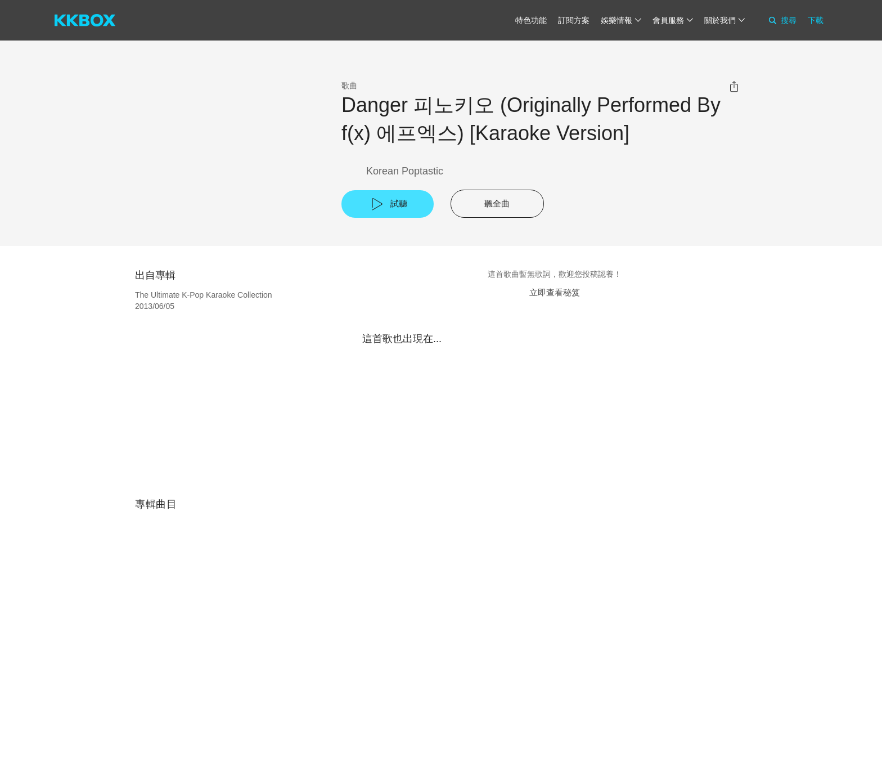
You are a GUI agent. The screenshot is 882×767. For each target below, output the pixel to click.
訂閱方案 (574, 20)
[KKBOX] (85, 20)
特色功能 (531, 20)
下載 (816, 20)
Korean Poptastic (404, 171)
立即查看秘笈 (554, 292)
